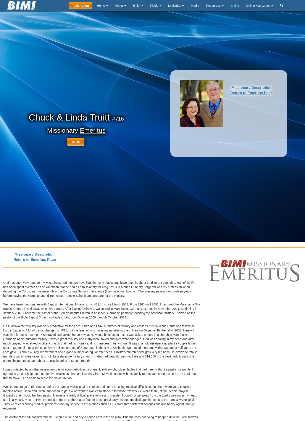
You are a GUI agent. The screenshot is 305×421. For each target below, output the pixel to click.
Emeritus (92, 130)
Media (195, 5)
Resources (215, 5)
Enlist (138, 5)
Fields (155, 5)
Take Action (80, 5)
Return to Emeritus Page (251, 93)
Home (102, 5)
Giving (235, 5)
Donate (76, 142)
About (120, 5)
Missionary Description (251, 88)
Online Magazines (259, 5)
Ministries (176, 5)
